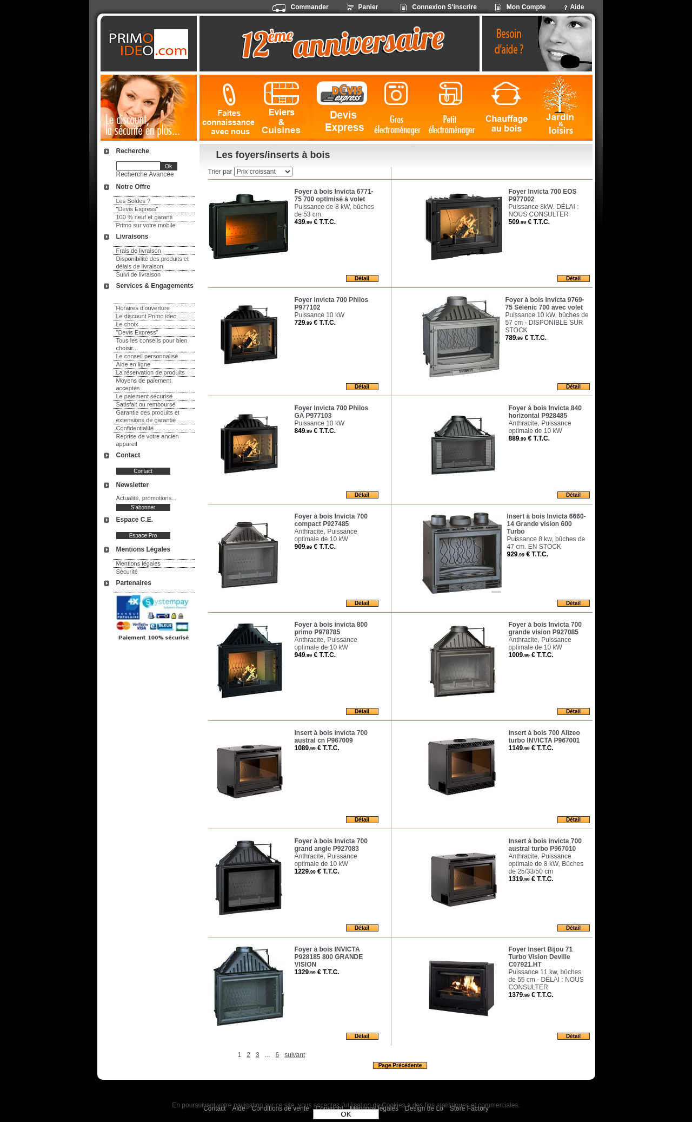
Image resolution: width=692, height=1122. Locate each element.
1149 (531, 748)
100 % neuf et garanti (144, 217)
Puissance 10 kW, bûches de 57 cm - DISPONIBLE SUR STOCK (547, 322)
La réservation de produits (150, 372)
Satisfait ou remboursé (146, 404)
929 (528, 554)
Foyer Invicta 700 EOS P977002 (543, 195)
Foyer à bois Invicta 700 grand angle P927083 (331, 844)
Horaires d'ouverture (143, 308)
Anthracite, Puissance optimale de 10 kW (540, 427)
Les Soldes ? (133, 201)
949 (315, 655)
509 (529, 222)
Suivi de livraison (138, 274)
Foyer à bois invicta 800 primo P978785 (331, 628)
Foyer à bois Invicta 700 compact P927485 (331, 520)
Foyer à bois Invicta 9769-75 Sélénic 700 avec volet (544, 303)
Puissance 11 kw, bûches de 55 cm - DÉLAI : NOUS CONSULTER (546, 979)
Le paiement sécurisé (144, 396)
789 (526, 338)
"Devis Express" (137, 209)
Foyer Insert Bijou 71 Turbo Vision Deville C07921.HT (541, 957)
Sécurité (127, 571)
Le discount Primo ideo (146, 316)
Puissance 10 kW (320, 315)
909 (315, 546)
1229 (317, 871)
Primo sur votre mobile (146, 225)
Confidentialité (135, 428)
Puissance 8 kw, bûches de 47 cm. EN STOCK (546, 542)
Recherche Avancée (145, 174)
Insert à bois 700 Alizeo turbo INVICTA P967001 (544, 736)
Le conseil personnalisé (147, 356)
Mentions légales (138, 563)
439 (315, 222)
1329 (317, 972)
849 (315, 431)
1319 (531, 879)
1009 (531, 655)
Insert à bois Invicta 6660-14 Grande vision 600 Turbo (546, 524)
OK (346, 1114)
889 (529, 438)
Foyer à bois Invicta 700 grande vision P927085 (545, 628)
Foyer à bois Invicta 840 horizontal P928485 (545, 411)
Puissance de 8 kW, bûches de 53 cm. (334, 210)
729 (315, 322)
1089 (317, 748)
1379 (531, 995)
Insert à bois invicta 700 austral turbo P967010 (545, 844)
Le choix (127, 324)
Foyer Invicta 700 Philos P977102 (332, 303)
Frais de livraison (138, 250)
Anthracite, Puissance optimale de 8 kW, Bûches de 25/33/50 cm (546, 863)
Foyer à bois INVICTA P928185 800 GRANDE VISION (329, 957)
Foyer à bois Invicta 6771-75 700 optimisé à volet (334, 195)
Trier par (220, 171)
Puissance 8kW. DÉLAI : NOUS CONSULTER (544, 210)
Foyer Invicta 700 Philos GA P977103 (332, 411)
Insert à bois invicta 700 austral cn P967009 (331, 736)
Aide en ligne (133, 364)
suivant (294, 1055)
